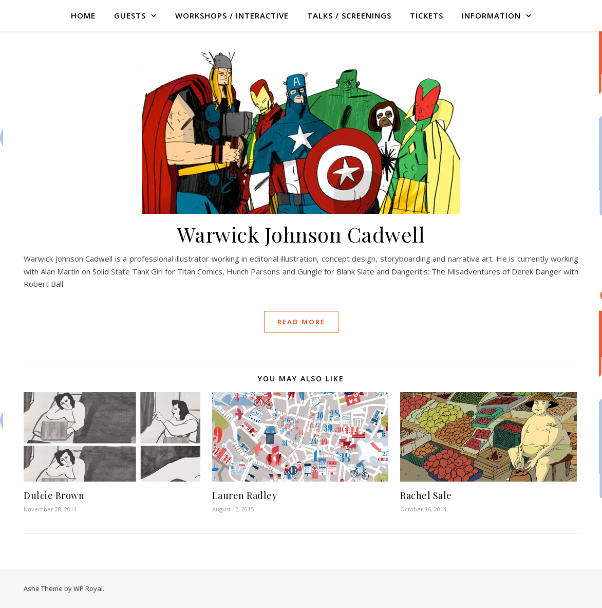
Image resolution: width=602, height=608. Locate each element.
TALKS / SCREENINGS (349, 15)
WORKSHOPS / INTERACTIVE (232, 15)
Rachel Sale (426, 495)
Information (491, 15)
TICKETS (426, 15)
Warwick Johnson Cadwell (301, 234)
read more (301, 321)
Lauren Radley (244, 495)
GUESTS (130, 15)
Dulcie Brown (54, 495)
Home (83, 15)
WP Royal (88, 588)
